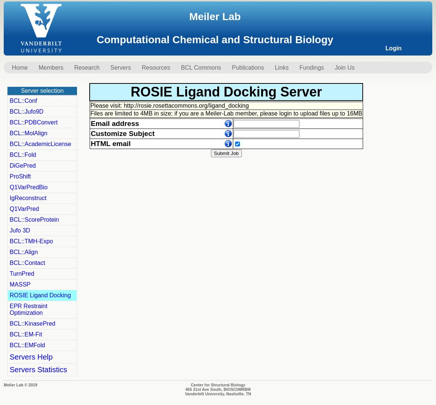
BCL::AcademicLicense (40, 144)
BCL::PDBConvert (34, 122)
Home (20, 67)
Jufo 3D (20, 230)
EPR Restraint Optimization (28, 309)
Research (86, 67)
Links (282, 67)
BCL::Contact (27, 263)
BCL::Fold (23, 155)
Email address (115, 123)
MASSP (20, 284)
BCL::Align (24, 252)
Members (51, 67)
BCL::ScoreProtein (34, 219)
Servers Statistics (38, 370)
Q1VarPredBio (29, 187)
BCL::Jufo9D (27, 111)
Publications (248, 67)
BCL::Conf (23, 101)
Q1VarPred (24, 209)
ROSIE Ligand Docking (40, 295)
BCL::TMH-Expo (31, 241)
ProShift (20, 176)
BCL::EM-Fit (26, 334)
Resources (156, 67)
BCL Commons (201, 67)
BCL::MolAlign (28, 133)
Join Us (345, 67)
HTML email (111, 144)
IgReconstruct (28, 198)
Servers (120, 67)
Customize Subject (123, 133)
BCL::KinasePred (32, 323)
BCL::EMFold (27, 345)
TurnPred (22, 273)
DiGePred (23, 165)
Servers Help (31, 357)
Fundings (311, 67)
